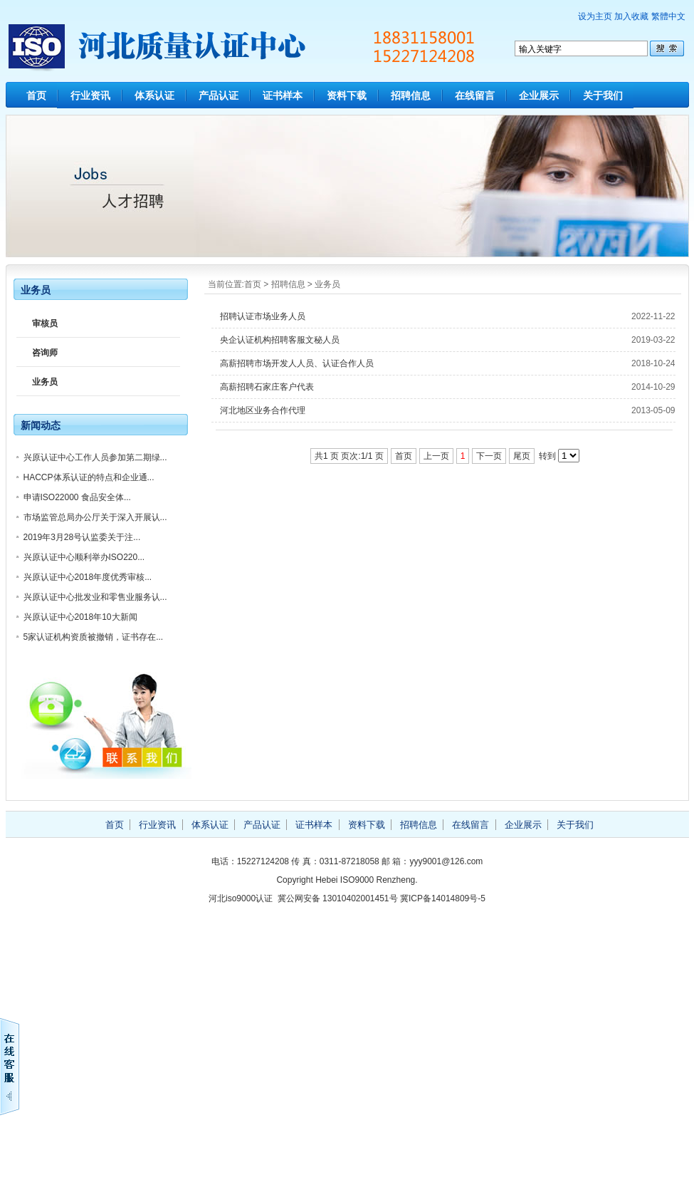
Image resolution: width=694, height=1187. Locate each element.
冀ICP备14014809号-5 (442, 898)
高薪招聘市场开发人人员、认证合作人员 (297, 363)
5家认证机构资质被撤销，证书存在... (93, 637)
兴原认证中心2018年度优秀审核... (87, 577)
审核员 (45, 323)
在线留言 (475, 95)
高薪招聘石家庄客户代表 (267, 387)
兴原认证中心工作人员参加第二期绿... (95, 457)
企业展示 (539, 95)
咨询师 (45, 353)
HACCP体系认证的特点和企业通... (88, 477)
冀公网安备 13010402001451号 (338, 898)
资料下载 (347, 95)
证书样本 (283, 95)
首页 (36, 95)
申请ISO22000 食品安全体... (77, 497)
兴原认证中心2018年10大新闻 (80, 617)
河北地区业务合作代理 (262, 410)
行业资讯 (90, 95)
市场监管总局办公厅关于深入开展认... (95, 517)
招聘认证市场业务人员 (262, 316)
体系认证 (154, 95)
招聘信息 (411, 95)
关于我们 (603, 95)
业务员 (327, 284)
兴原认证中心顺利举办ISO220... (84, 557)
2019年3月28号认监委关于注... (82, 537)
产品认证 (218, 95)
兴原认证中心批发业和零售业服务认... (95, 597)
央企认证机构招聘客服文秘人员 (280, 340)
